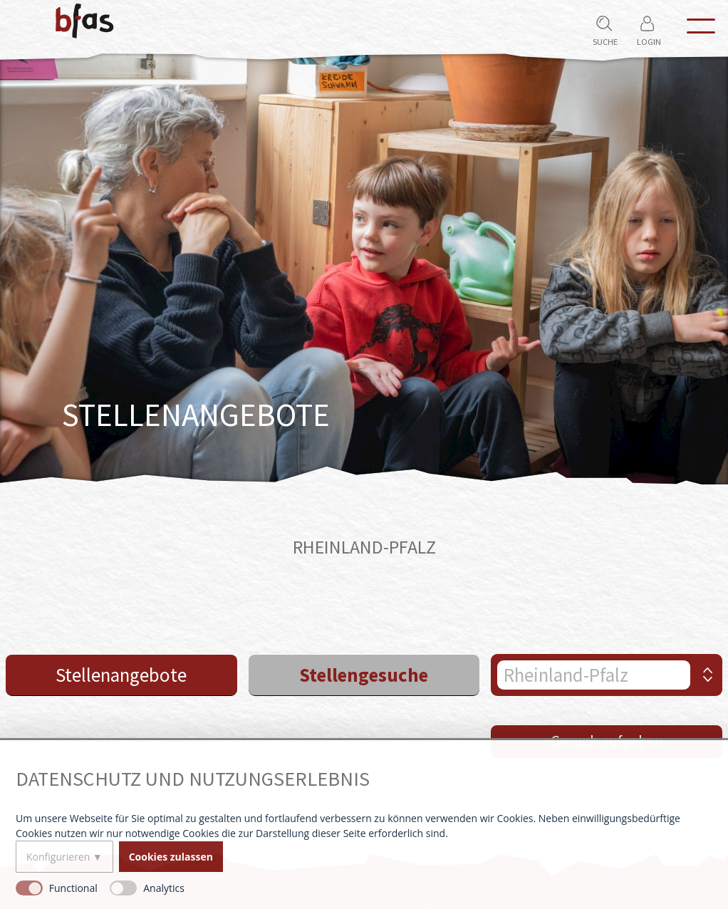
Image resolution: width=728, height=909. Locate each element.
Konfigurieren (58, 856)
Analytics (163, 888)
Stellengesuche (363, 675)
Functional (73, 888)
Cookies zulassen (171, 856)
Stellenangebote (121, 675)
